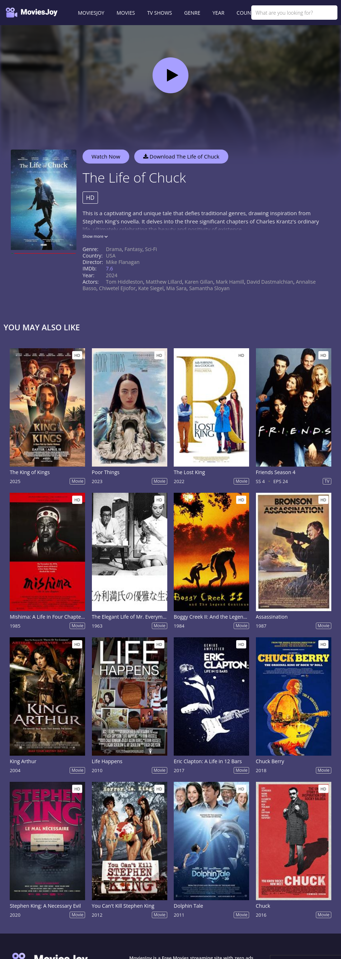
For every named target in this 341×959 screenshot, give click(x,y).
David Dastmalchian (270, 281)
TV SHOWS (159, 12)
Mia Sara (176, 288)
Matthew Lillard (164, 281)
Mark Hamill (230, 281)
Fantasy (134, 249)
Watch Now (106, 156)
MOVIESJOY (91, 12)
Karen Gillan (199, 281)
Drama (114, 249)
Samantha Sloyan (209, 288)
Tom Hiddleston (124, 281)
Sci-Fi (151, 249)
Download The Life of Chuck (181, 156)
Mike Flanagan (123, 262)
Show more (95, 236)
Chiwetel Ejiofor (117, 288)
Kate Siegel (151, 288)
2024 (111, 275)
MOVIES (126, 12)
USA (111, 255)
